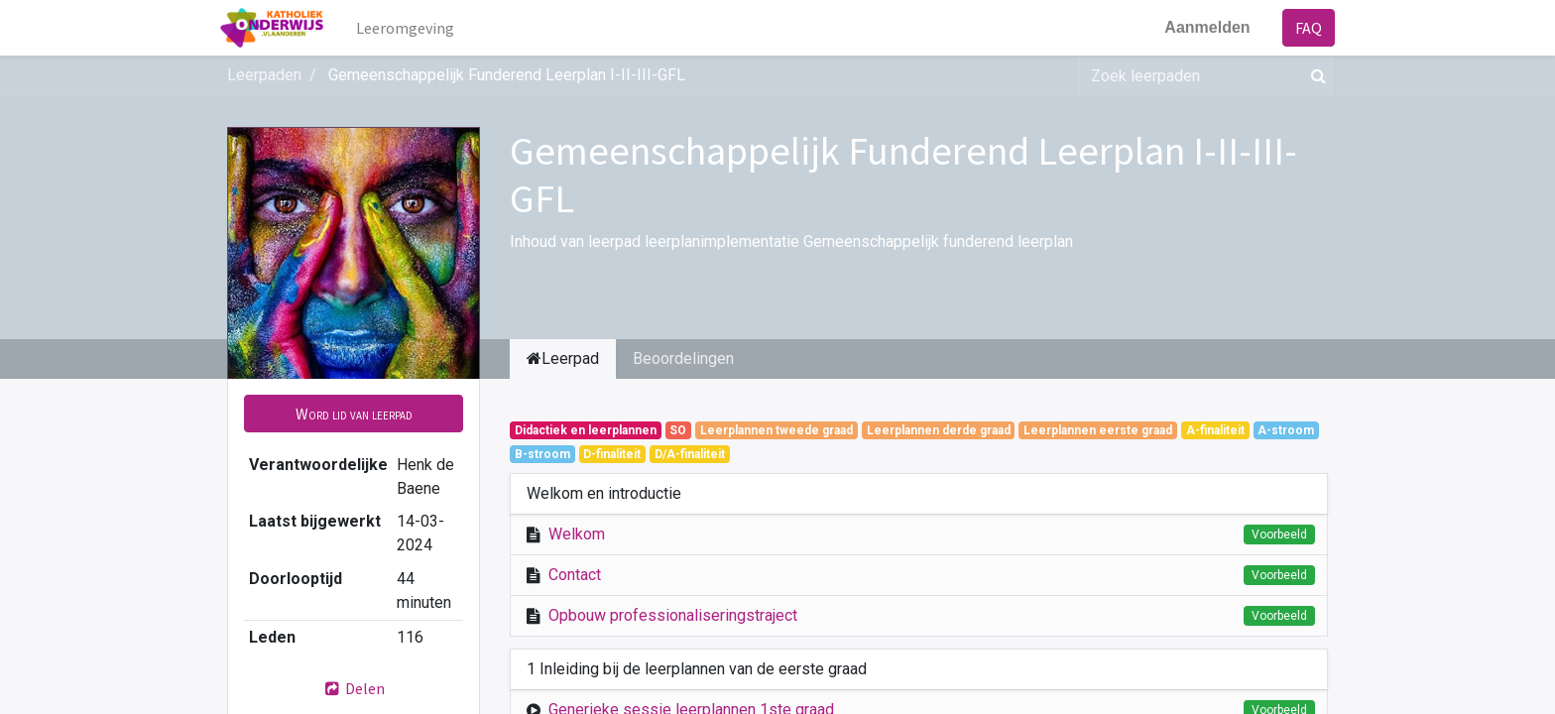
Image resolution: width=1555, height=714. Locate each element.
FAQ (1301, 28)
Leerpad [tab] (563, 358)
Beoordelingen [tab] (683, 358)
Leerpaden (264, 74)
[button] (353, 413)
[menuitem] (412, 28)
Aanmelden (1201, 27)
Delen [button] (354, 688)
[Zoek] (1314, 75)
